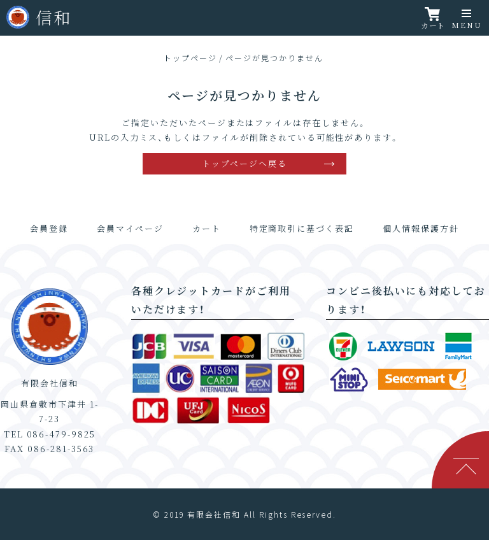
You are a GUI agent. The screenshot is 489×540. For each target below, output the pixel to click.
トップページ (190, 57)
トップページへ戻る (244, 163)
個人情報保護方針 (421, 228)
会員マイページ (130, 228)
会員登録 (49, 228)
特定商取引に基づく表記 (302, 228)
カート (206, 228)
